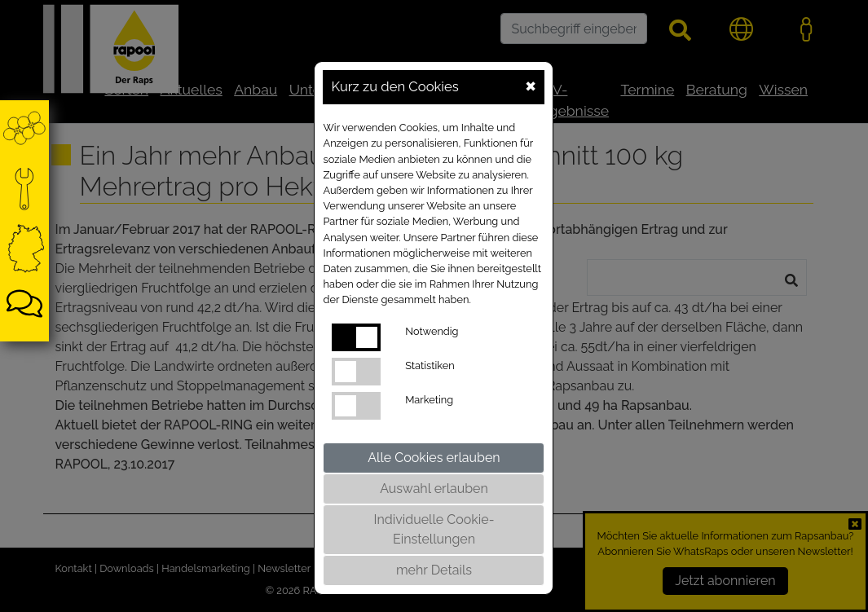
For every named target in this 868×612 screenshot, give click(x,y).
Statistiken (430, 365)
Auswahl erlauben (434, 488)
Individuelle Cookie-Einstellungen (434, 529)
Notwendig (431, 331)
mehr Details (434, 570)
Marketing (429, 400)
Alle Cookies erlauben (434, 457)
